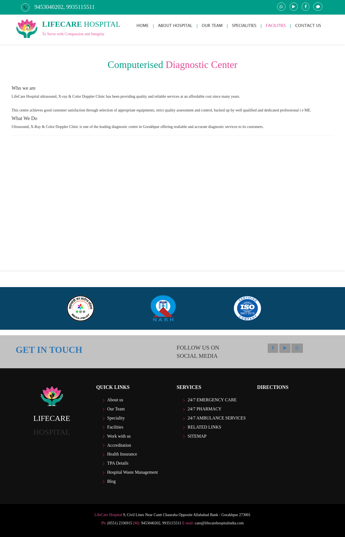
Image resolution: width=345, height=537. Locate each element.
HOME (142, 25)
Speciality (116, 418)
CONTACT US (308, 25)
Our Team (116, 409)
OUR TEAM (212, 25)
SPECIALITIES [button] (244, 25)
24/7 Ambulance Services (217, 418)
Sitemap (197, 436)
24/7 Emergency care (212, 399)
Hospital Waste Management (132, 472)
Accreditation (119, 445)
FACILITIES (276, 25)
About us (115, 399)
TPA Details (117, 463)
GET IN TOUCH (49, 350)
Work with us (119, 436)
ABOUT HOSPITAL (175, 25)
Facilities (115, 427)
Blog (111, 481)
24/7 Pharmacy (204, 409)
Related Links (204, 427)
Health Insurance (122, 454)
